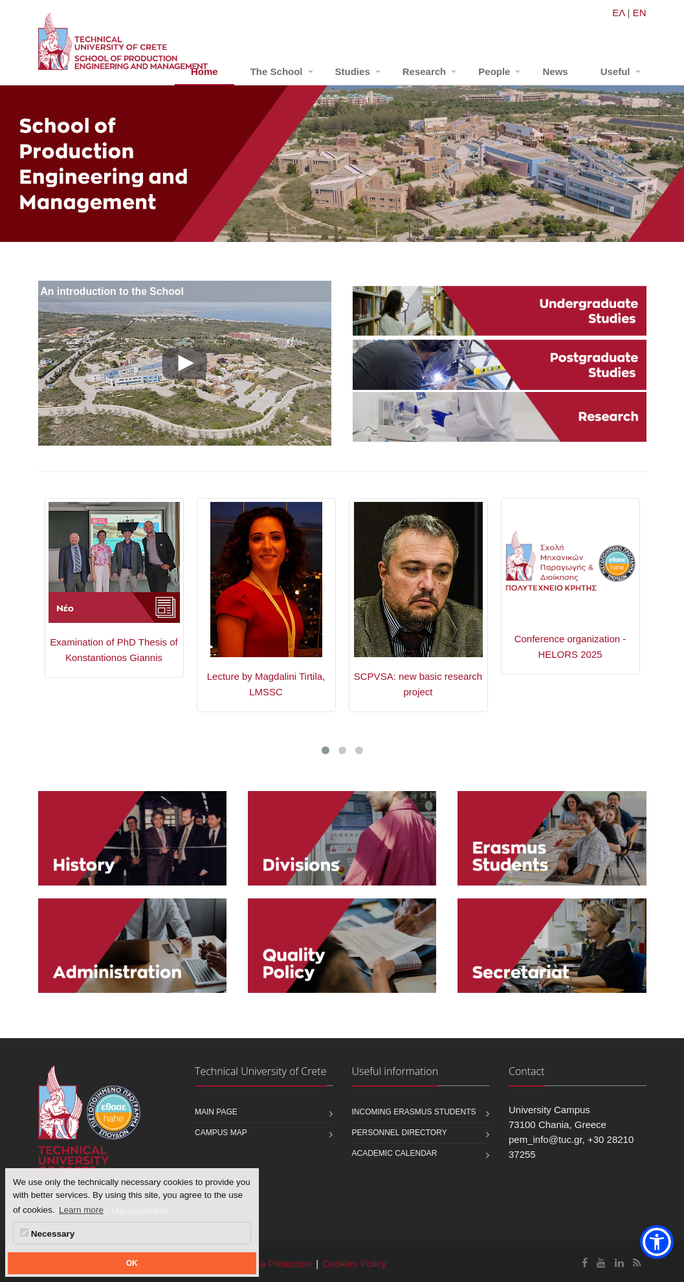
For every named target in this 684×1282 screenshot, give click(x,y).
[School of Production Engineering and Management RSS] (637, 1262)
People (494, 71)
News (555, 71)
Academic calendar (394, 1153)
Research (425, 71)
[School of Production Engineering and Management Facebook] (585, 1262)
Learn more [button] (81, 1210)
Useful (615, 71)
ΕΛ (618, 12)
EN (639, 12)
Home (204, 71)
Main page (216, 1111)
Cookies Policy (354, 1263)
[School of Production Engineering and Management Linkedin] (619, 1262)
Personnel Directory (399, 1132)
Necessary (47, 1233)
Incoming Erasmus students (414, 1111)
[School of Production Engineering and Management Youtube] (601, 1262)
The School (276, 71)
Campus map (221, 1132)
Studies (352, 71)
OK (132, 1263)
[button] (657, 1242)
